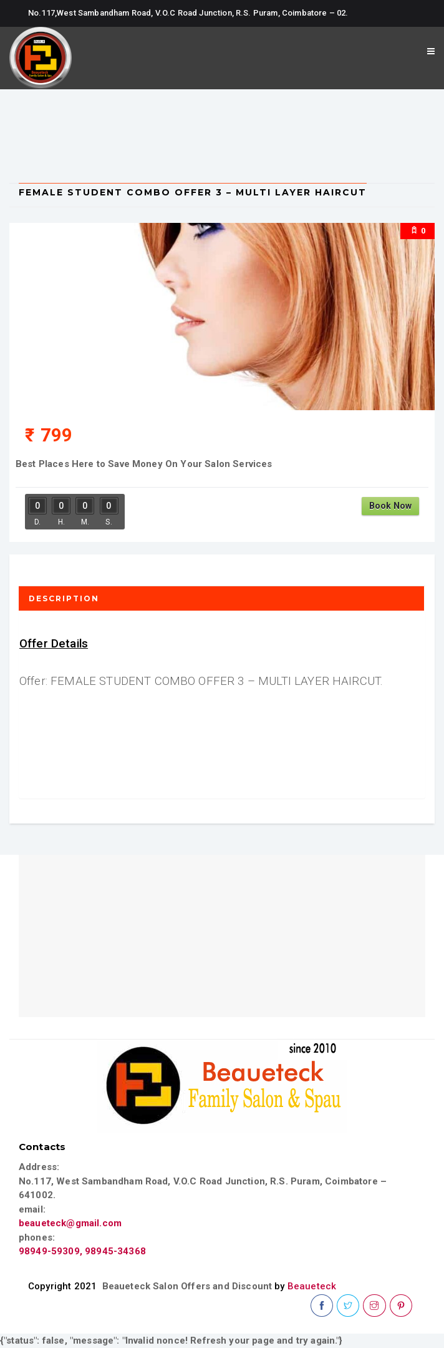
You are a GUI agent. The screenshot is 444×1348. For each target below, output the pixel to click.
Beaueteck (311, 1286)
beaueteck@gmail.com (70, 1223)
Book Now (390, 506)
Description (64, 598)
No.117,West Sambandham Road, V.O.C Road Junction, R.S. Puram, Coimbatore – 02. (188, 12)
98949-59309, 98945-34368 (82, 1251)
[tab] (222, 598)
